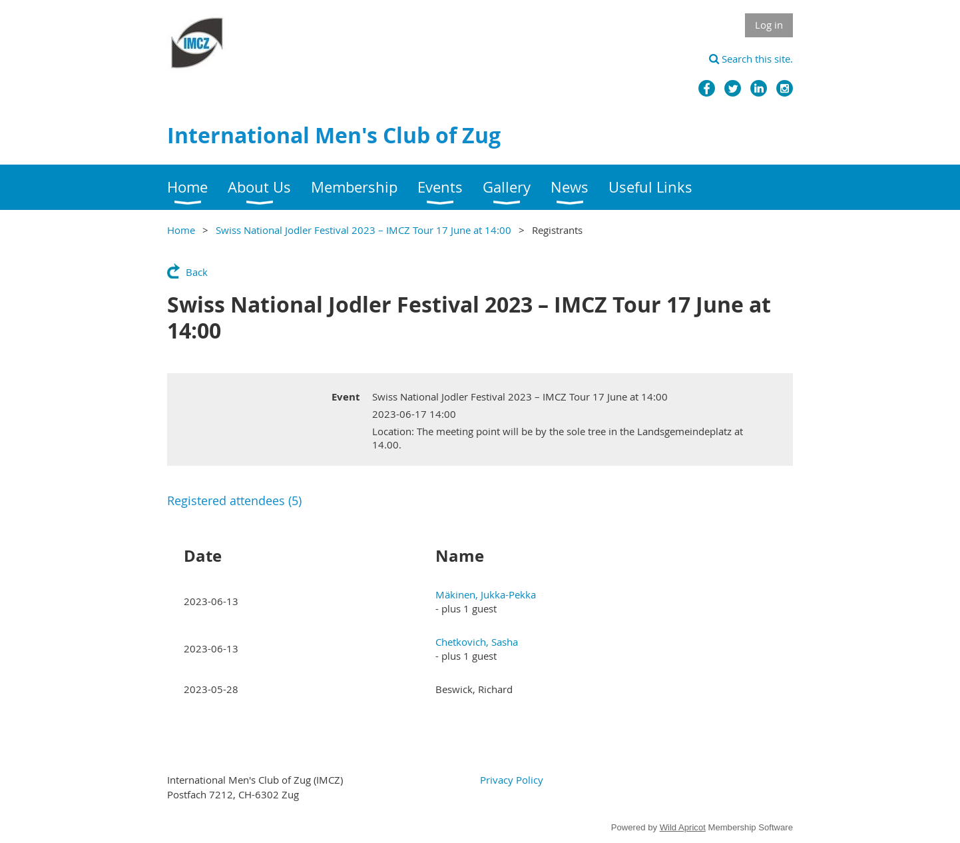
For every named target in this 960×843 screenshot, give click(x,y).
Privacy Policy (511, 779)
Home (181, 230)
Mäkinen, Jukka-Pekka (485, 594)
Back (197, 272)
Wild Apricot (683, 827)
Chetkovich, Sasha (476, 641)
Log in (769, 24)
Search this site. (751, 58)
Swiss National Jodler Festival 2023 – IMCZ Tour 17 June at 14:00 (363, 230)
